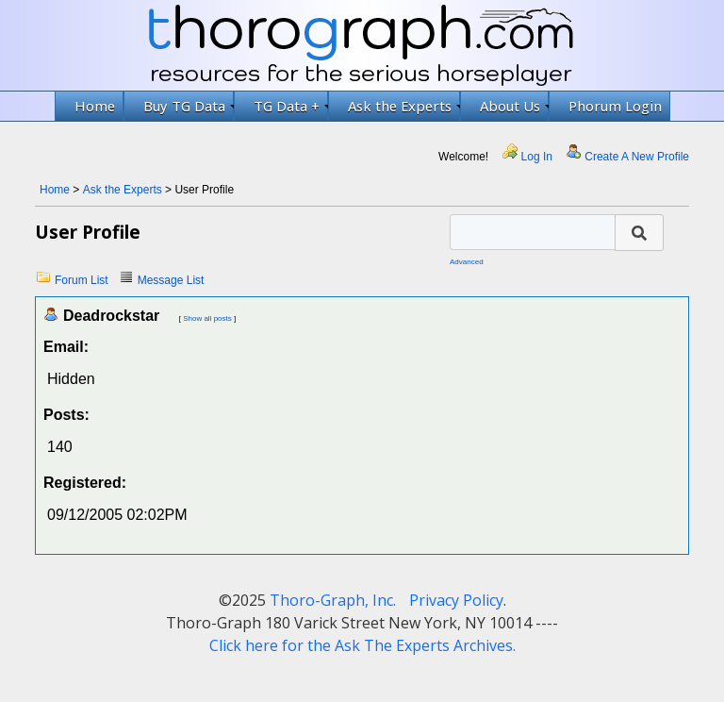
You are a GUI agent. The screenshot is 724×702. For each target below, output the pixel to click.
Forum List (81, 280)
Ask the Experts (404, 105)
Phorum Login (615, 105)
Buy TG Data (188, 105)
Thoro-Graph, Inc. (333, 600)
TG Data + (291, 105)
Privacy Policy (456, 600)
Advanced (467, 262)
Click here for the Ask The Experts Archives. (362, 645)
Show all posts (207, 318)
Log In (536, 156)
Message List (171, 280)
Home (94, 105)
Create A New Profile (636, 156)
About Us (514, 105)
